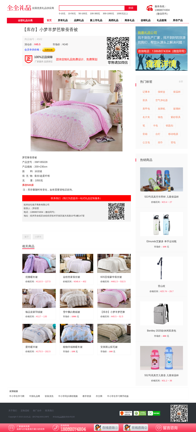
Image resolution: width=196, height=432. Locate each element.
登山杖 (161, 286)
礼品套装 (162, 20)
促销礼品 (146, 20)
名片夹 (146, 117)
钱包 (160, 117)
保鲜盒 (161, 92)
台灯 (157, 134)
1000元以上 (122, 13)
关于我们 (12, 410)
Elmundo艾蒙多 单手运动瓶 (162, 241)
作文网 (99, 396)
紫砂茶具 (176, 117)
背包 (173, 142)
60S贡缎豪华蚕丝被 (111, 277)
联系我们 (49, 410)
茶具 (145, 100)
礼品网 (61, 417)
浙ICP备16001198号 (40, 417)
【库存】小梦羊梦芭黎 (112, 312)
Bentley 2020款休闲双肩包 (161, 330)
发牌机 (161, 108)
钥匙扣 (169, 125)
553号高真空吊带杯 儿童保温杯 (161, 196)
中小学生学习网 (16, 396)
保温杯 (177, 92)
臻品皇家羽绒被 (34, 312)
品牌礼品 (79, 20)
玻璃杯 (177, 108)
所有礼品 (63, 20)
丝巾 (160, 142)
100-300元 (95, 13)
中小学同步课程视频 (68, 396)
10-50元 (72, 13)
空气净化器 (161, 100)
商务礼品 (129, 20)
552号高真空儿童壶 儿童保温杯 (161, 375)
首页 (49, 20)
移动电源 (173, 134)
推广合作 (37, 410)
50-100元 (83, 13)
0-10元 (62, 13)
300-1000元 (108, 13)
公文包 (146, 142)
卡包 (155, 125)
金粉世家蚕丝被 (71, 277)
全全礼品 (27, 417)
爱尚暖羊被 (31, 347)
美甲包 (146, 108)
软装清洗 (49, 396)
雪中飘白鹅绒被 (71, 312)
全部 (181, 81)
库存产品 (178, 20)
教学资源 (87, 396)
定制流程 (25, 410)
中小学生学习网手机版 (118, 396)
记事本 (146, 92)
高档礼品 (113, 20)
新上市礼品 (96, 20)
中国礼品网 (34, 396)
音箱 (145, 134)
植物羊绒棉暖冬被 (73, 347)
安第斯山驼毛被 (109, 347)
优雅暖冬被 (31, 277)
